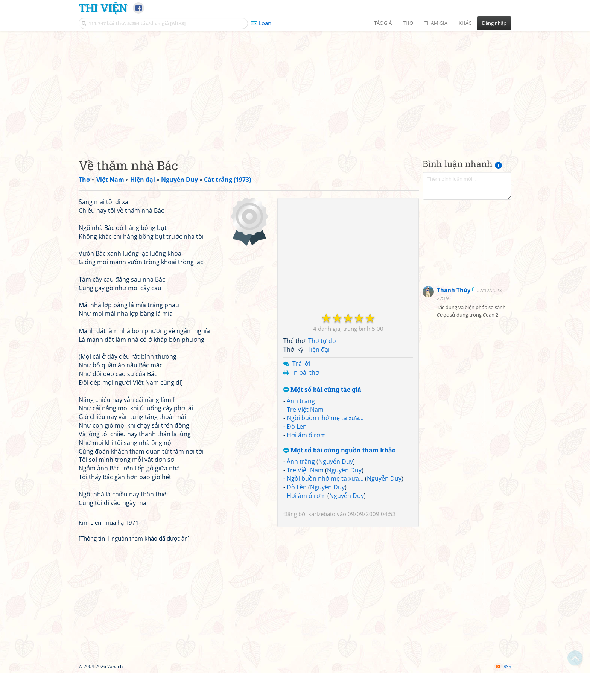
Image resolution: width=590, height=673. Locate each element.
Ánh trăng (301, 401)
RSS (503, 666)
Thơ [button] (408, 23)
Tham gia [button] (435, 23)
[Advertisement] (295, 88)
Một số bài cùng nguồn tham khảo (339, 450)
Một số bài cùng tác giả (322, 389)
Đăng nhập (494, 23)
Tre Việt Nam (305, 409)
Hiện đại (318, 349)
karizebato (321, 514)
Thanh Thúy (454, 290)
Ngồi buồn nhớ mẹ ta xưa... (325, 418)
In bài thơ (305, 372)
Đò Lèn (297, 426)
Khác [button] (465, 23)
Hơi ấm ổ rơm (306, 435)
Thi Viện (103, 7)
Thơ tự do (322, 340)
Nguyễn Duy (335, 461)
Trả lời (301, 363)
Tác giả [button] (383, 23)
